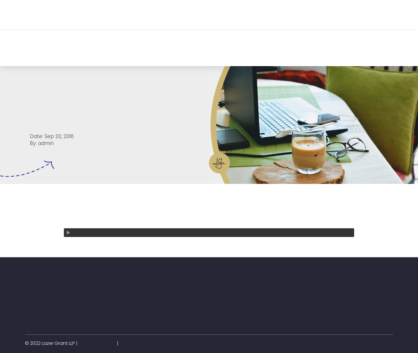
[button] (91, 15)
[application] (209, 232)
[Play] (68, 232)
